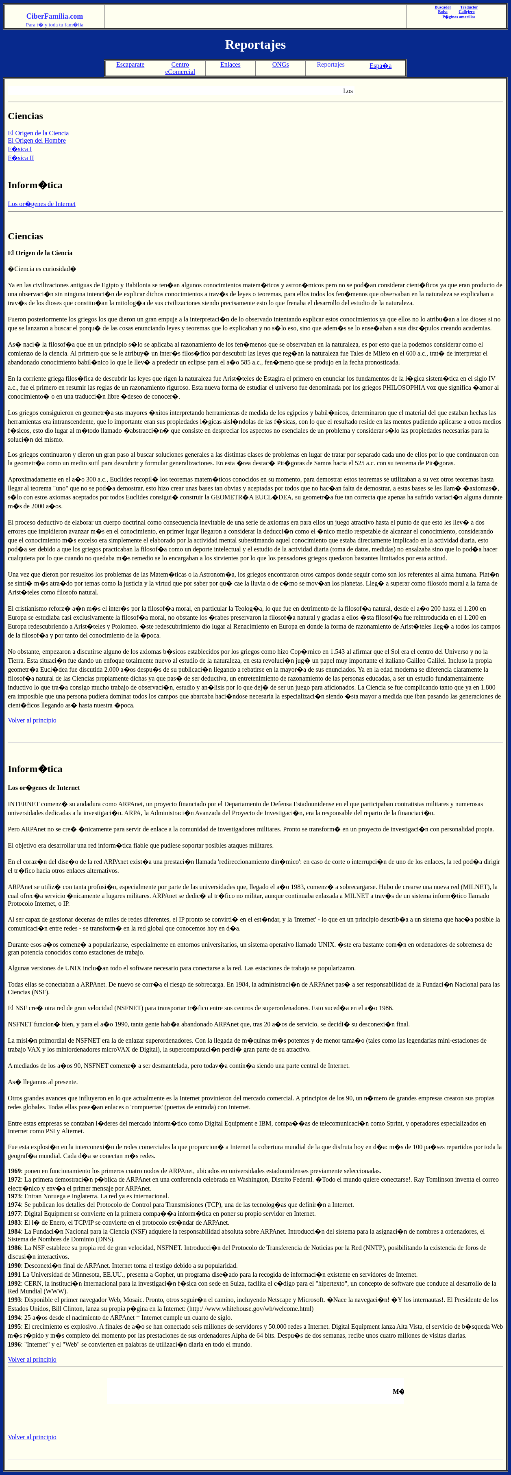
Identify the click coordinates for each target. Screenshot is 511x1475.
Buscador (443, 7)
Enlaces (230, 64)
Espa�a (380, 65)
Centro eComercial (180, 68)
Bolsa (443, 11)
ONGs (280, 64)
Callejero (466, 11)
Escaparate (130, 64)
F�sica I (20, 148)
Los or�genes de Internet (42, 203)
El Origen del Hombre (37, 140)
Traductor (469, 7)
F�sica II (21, 157)
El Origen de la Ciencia (38, 133)
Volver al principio (32, 720)
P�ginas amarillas (458, 17)
